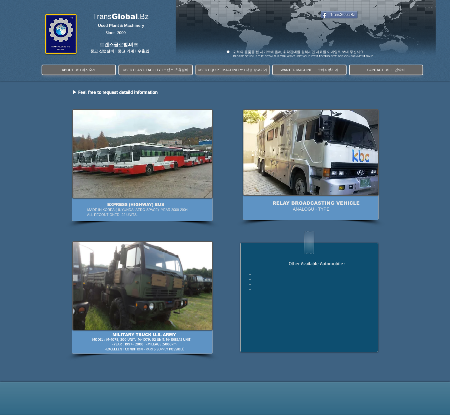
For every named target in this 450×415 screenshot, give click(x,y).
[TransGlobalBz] (339, 14)
